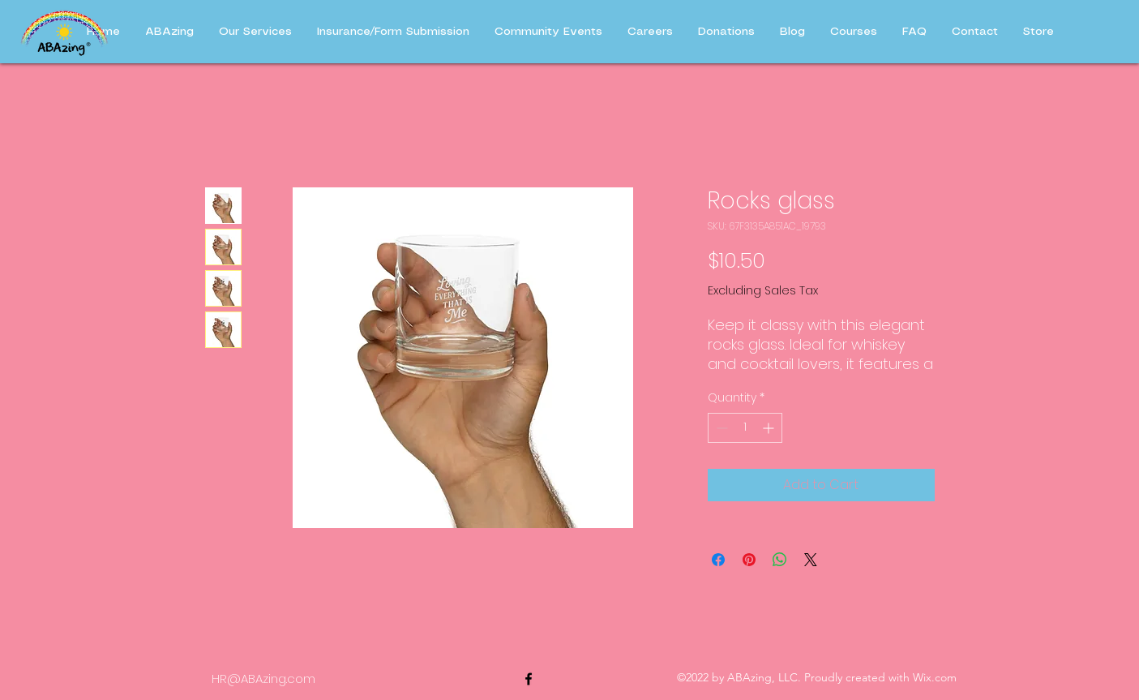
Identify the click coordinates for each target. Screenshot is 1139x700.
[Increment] (770, 428)
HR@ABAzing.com (263, 678)
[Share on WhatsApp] (780, 559)
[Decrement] (720, 428)
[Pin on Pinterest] (749, 559)
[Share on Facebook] (718, 559)
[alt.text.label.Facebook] (528, 679)
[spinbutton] (745, 428)
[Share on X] (810, 559)
